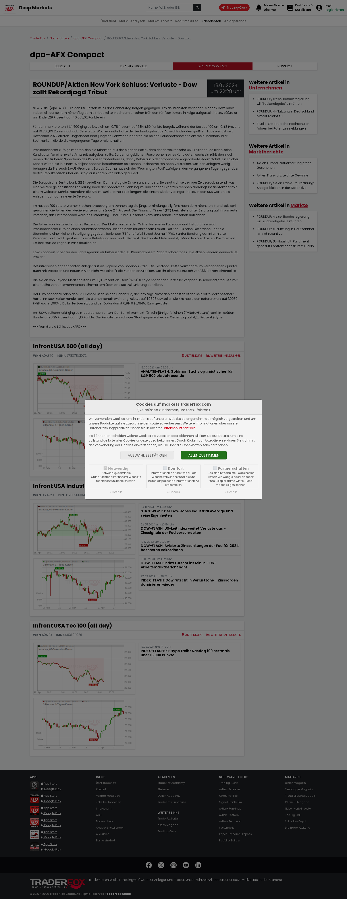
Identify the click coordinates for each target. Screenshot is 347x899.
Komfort (176, 468)
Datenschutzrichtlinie (179, 428)
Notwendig (118, 468)
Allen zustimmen (203, 455)
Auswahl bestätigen (147, 455)
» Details (116, 492)
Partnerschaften (233, 468)
